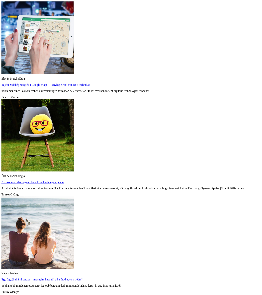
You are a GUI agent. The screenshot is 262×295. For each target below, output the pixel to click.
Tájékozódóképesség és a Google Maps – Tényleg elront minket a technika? (45, 84)
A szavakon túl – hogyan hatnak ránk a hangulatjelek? (32, 182)
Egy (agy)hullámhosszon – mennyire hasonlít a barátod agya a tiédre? (42, 279)
